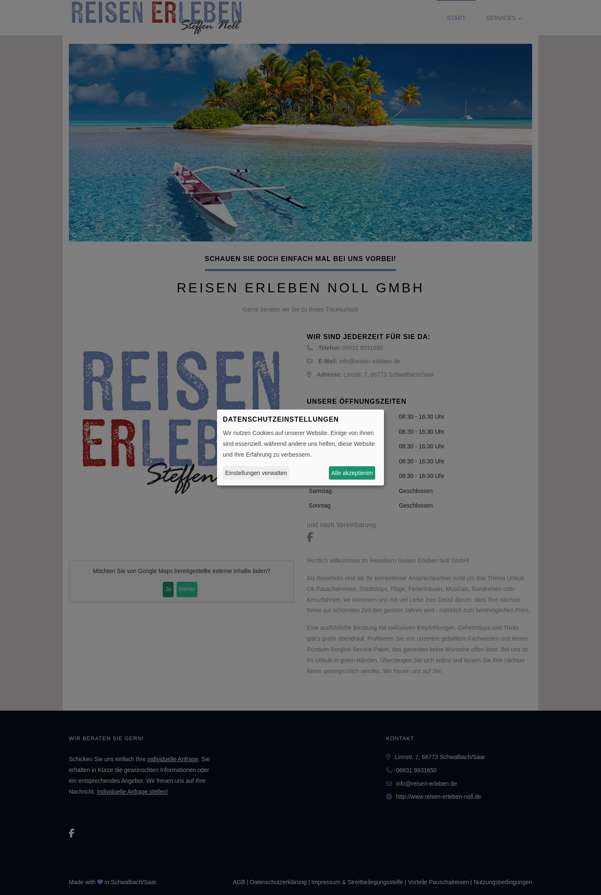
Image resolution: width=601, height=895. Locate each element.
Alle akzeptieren (352, 473)
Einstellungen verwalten (256, 473)
